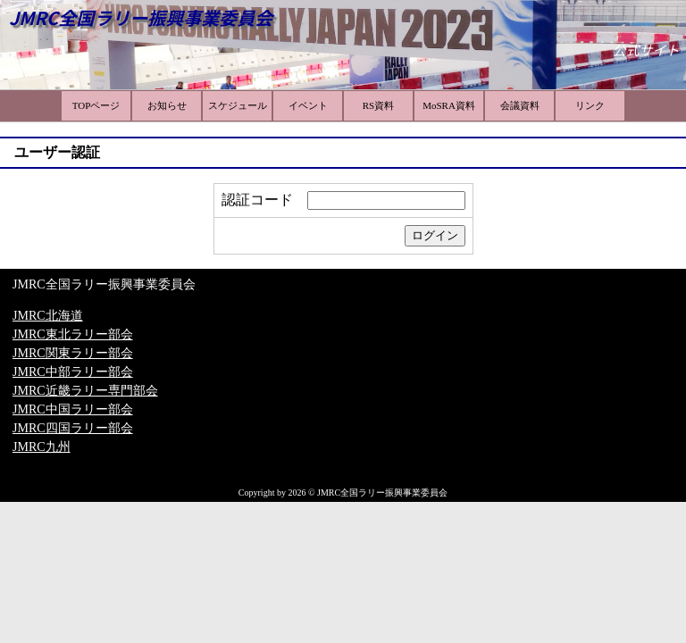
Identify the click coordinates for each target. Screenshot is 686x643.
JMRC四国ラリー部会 (73, 428)
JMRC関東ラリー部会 (73, 353)
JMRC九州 (42, 447)
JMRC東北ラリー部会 (73, 334)
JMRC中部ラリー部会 (73, 372)
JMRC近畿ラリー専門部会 (85, 390)
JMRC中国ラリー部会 (73, 409)
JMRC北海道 (48, 315)
